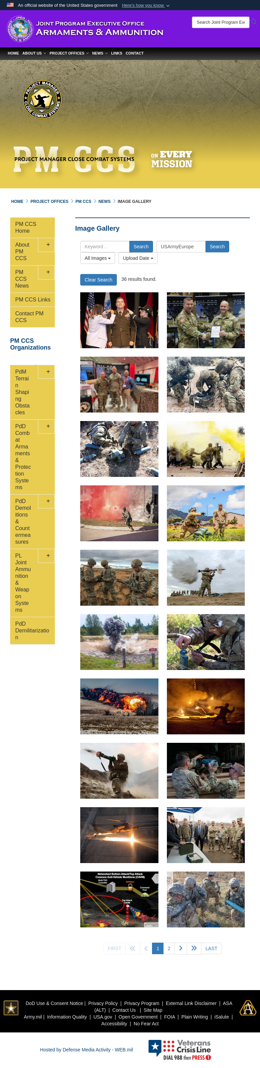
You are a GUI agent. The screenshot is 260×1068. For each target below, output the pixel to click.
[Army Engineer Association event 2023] (119, 385)
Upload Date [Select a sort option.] (138, 258)
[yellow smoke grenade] (206, 449)
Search (141, 246)
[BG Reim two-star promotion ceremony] (119, 320)
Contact (135, 53)
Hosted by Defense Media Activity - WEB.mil (86, 1049)
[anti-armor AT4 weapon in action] (206, 578)
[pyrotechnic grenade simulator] (206, 706)
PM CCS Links (32, 299)
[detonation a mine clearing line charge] (119, 706)
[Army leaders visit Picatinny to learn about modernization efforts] (206, 835)
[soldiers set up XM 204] (206, 385)
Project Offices (69, 53)
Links (116, 53)
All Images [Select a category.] (98, 258)
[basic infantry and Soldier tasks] (206, 513)
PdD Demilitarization (32, 630)
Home (13, 53)
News (100, 53)
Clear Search (98, 279)
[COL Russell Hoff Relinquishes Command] (206, 320)
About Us (34, 53)
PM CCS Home (25, 227)
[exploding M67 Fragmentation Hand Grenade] (119, 642)
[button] (146, 5)
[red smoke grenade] (119, 513)
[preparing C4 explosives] (119, 578)
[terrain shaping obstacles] (206, 899)
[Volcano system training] (206, 771)
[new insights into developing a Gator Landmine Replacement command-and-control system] (119, 899)
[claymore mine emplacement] (206, 642)
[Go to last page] (211, 948)
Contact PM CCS (29, 317)
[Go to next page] (180, 949)
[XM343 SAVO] (119, 449)
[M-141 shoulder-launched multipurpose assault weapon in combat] (119, 771)
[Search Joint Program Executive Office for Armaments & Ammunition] (221, 22)
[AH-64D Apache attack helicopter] (119, 835)
